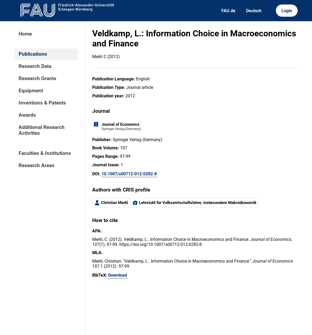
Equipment (31, 91)
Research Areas (36, 165)
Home (25, 34)
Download (117, 275)
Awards (27, 115)
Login (286, 10)
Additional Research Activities (42, 130)
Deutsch (254, 10)
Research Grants (37, 78)
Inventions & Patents (42, 103)
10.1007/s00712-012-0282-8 (129, 173)
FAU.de (228, 10)
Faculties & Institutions (45, 153)
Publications (33, 54)
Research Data (35, 66)
